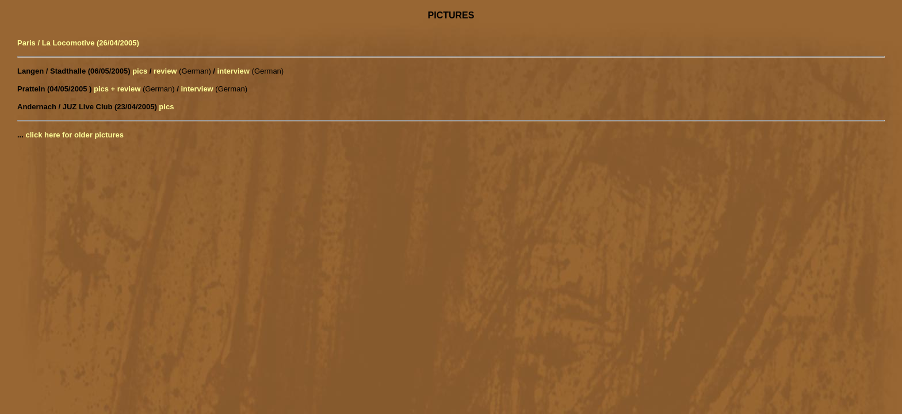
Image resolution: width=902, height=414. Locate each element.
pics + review (117, 89)
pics (139, 71)
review (165, 71)
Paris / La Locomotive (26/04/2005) (78, 43)
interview (233, 71)
